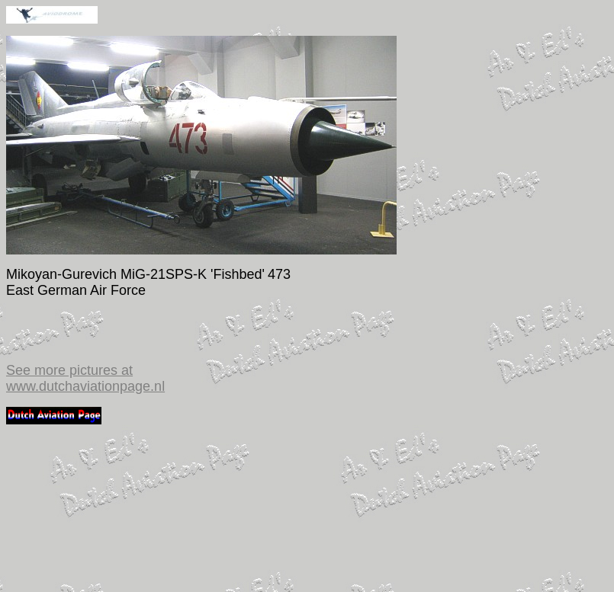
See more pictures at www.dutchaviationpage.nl (85, 378)
